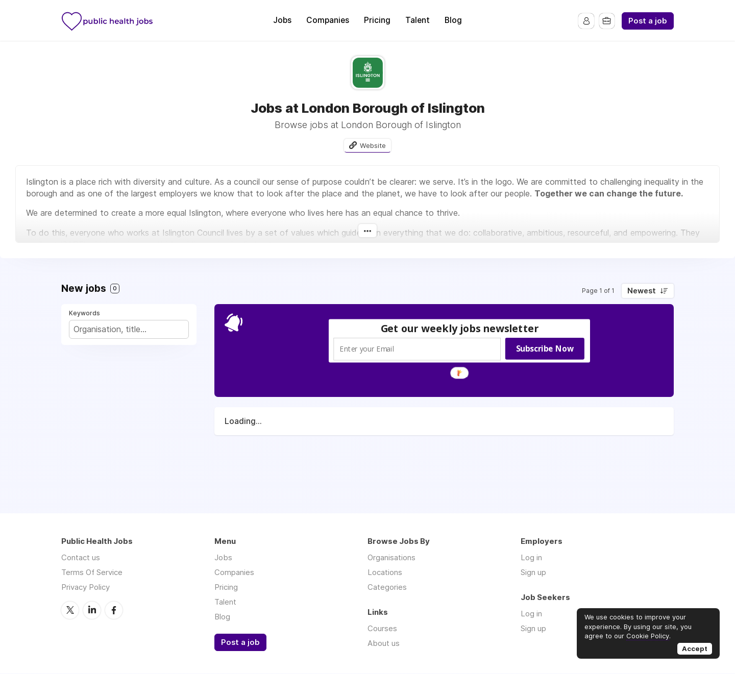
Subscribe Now (545, 349)
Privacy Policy (85, 587)
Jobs (282, 20)
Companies (327, 20)
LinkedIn (92, 609)
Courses (382, 628)
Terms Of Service (91, 572)
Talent (417, 20)
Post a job (647, 21)
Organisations (391, 557)
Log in (531, 557)
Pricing (377, 20)
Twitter (70, 609)
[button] (460, 328)
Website (373, 145)
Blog (453, 20)
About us (384, 643)
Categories (387, 587)
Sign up (533, 572)
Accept (694, 648)
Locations (385, 572)
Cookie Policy (647, 636)
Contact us (80, 557)
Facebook (113, 609)
